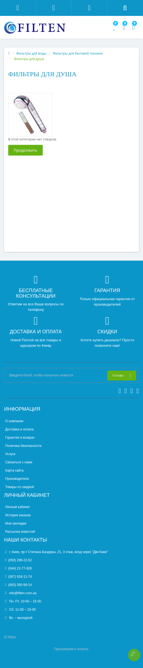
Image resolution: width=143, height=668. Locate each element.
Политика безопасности (23, 446)
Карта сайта (14, 470)
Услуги (10, 454)
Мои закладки (15, 523)
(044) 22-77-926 (18, 568)
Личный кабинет (17, 507)
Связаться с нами (18, 462)
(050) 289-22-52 (18, 560)
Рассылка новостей (20, 532)
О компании (14, 421)
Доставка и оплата (19, 429)
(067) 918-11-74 (18, 577)
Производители (17, 479)
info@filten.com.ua (20, 593)
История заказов (18, 515)
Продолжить (25, 150)
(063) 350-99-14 (18, 585)
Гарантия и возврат (20, 437)
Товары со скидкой (19, 487)
